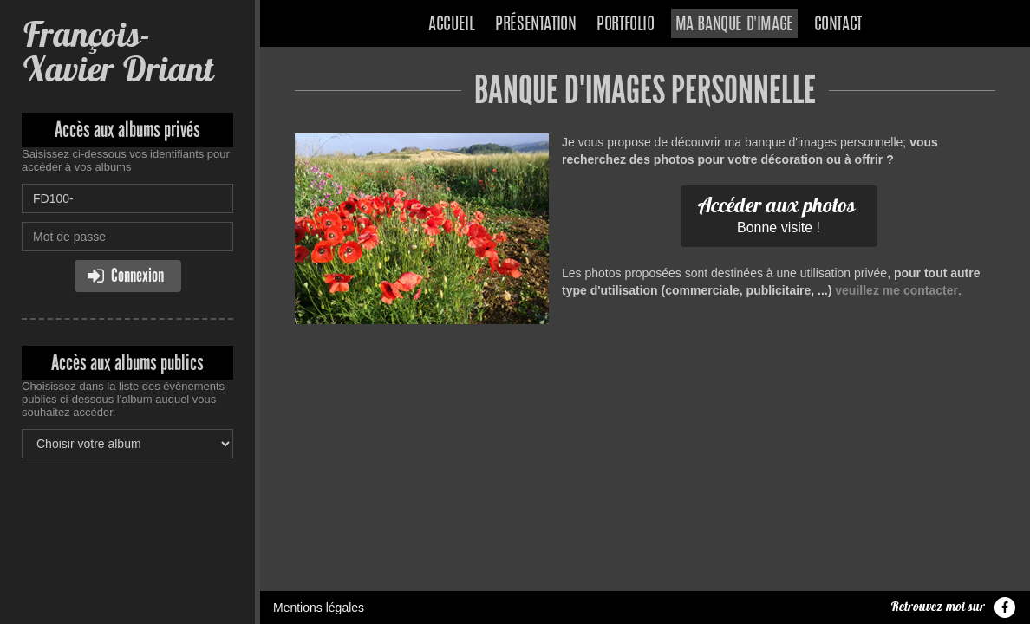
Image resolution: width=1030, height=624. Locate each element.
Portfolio (625, 25)
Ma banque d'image (734, 25)
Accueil (451, 25)
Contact (838, 25)
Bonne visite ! (777, 213)
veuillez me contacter (896, 290)
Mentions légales (318, 607)
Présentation (535, 25)
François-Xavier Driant (117, 51)
